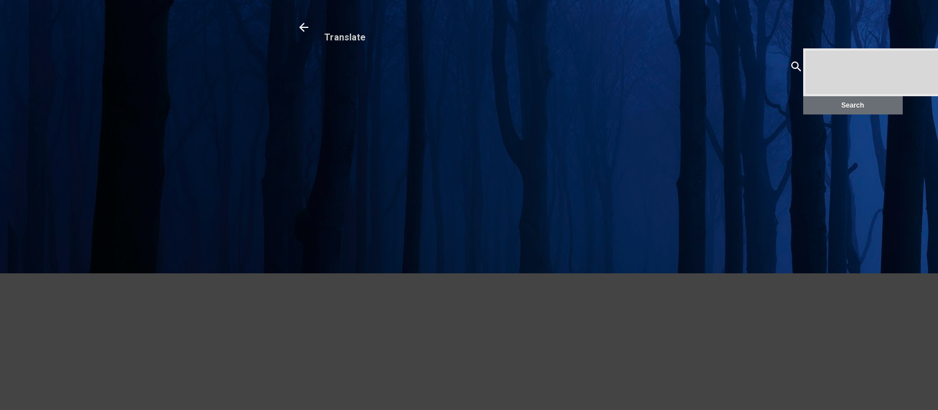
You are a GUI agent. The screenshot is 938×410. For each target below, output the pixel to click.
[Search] (796, 69)
